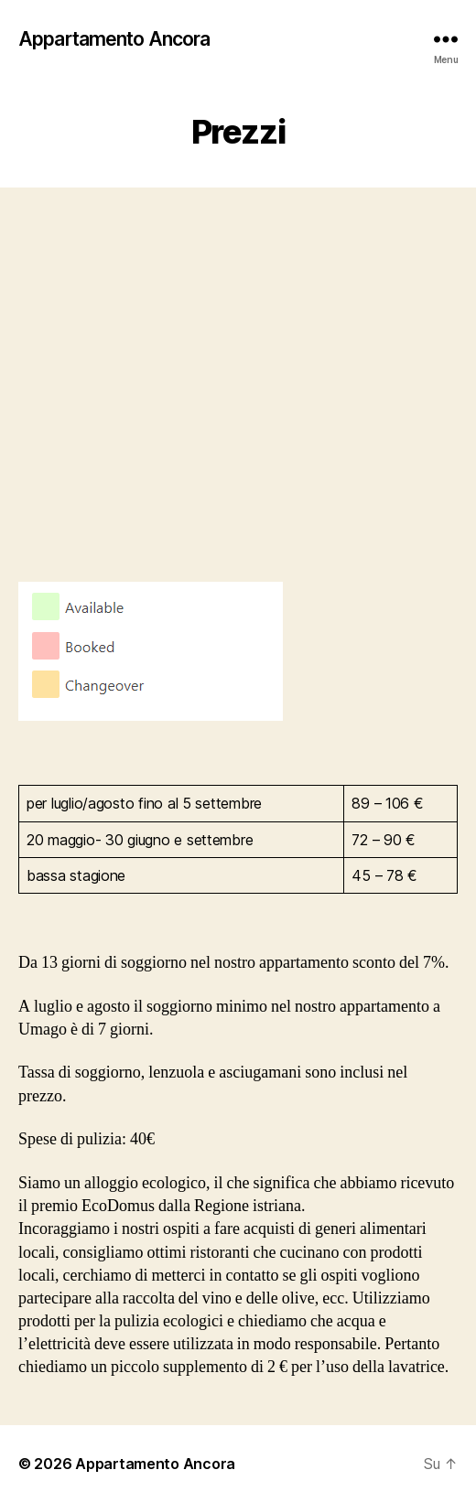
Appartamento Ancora (114, 38)
